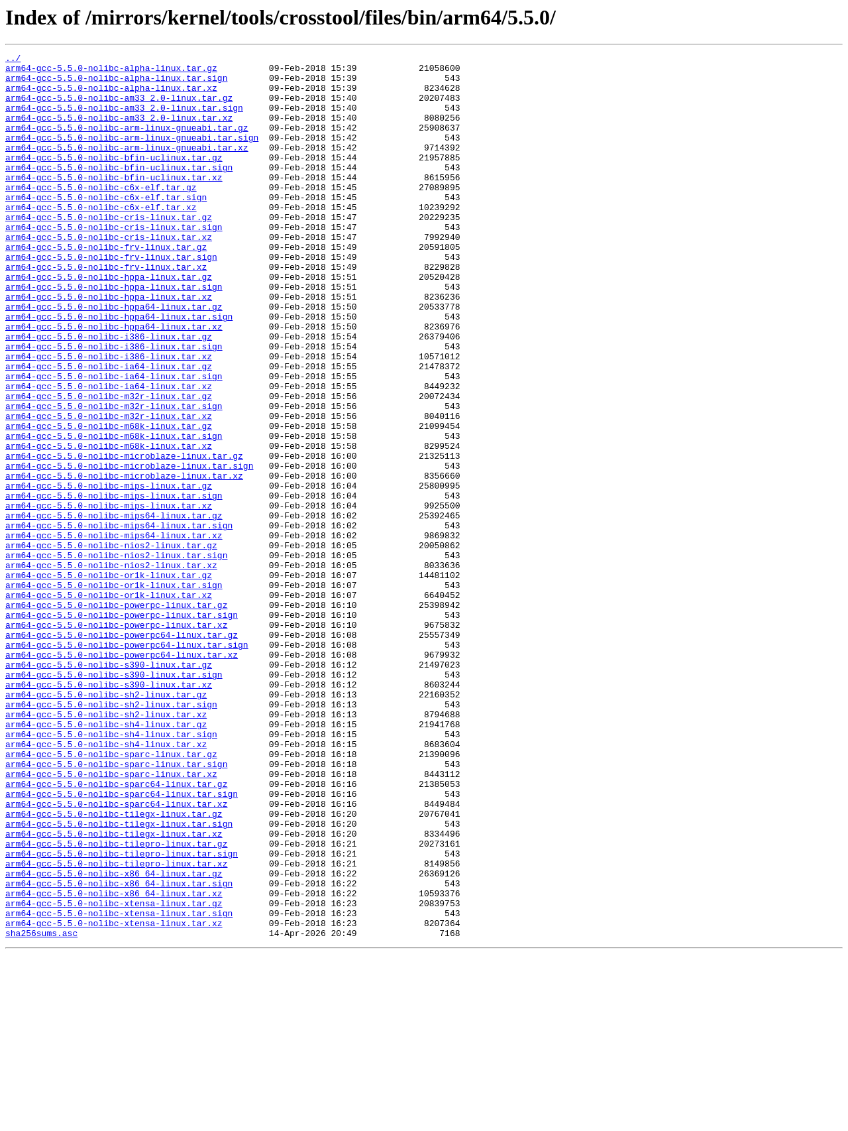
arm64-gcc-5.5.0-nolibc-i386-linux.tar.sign (114, 406)
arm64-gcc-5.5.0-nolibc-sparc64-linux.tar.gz (116, 931)
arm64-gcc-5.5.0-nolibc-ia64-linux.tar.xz (108, 453)
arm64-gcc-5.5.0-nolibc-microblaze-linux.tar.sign (129, 549)
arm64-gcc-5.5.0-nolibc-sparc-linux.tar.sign (116, 907)
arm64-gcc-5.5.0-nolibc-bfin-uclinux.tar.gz (114, 179)
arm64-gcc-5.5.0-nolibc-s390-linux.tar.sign (114, 799)
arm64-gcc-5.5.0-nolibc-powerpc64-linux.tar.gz (121, 752)
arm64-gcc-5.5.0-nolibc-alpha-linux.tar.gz (111, 72)
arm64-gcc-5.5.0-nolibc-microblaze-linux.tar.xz (124, 561)
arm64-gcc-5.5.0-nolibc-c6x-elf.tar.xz (101, 239)
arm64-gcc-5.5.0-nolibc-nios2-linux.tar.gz (111, 644)
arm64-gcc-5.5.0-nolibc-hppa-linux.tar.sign (114, 334)
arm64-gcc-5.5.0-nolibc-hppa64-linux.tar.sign (119, 370)
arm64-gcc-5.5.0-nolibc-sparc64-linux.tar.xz (116, 955)
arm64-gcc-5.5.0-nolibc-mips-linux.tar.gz (108, 573)
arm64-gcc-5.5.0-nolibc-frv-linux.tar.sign (111, 298)
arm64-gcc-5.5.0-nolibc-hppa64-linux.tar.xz (114, 382)
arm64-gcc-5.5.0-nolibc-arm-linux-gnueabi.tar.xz (126, 167)
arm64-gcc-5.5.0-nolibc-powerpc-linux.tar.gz (116, 716)
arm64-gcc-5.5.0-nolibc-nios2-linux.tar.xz (111, 668)
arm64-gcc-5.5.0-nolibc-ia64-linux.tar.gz (108, 430)
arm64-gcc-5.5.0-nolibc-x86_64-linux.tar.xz (114, 1062)
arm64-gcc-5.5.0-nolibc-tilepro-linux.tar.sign (121, 1014)
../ (13, 60)
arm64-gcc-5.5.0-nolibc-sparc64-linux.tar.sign (121, 943)
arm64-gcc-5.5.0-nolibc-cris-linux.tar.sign (114, 262)
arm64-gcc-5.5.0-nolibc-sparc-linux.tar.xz (111, 919)
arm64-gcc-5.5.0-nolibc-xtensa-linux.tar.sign (119, 1086)
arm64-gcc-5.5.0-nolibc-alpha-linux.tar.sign (116, 83)
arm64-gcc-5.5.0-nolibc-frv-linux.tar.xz (106, 310)
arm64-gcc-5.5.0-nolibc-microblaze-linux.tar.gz (124, 537)
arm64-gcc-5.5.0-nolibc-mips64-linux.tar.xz (114, 632)
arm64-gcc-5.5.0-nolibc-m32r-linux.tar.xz (108, 489)
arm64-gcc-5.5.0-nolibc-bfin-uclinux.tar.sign (119, 191)
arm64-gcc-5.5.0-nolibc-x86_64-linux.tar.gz (114, 1038)
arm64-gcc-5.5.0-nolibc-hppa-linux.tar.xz (108, 346)
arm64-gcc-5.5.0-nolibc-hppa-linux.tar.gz (108, 322)
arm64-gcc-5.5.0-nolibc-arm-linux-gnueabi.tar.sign (131, 155)
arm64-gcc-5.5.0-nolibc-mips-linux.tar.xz (108, 597)
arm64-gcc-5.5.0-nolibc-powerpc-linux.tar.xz (116, 740)
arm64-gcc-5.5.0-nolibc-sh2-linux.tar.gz (106, 823)
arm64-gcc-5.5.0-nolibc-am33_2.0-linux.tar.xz (119, 131)
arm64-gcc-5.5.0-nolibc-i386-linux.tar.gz (108, 394)
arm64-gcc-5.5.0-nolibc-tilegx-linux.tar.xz (114, 990)
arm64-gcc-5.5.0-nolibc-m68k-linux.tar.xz (108, 525)
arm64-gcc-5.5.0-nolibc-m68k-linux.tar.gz (108, 501)
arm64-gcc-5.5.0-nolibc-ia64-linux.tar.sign (114, 441)
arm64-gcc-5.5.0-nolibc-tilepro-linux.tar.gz (116, 1002)
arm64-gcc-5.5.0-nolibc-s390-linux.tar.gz (108, 788)
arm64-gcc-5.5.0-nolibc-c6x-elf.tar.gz (101, 215)
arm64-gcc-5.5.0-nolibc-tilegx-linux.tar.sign (119, 978)
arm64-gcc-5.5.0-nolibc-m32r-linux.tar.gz (108, 465)
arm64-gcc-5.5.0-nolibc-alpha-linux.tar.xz (111, 95)
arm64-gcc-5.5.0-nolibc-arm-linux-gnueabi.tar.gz (126, 143)
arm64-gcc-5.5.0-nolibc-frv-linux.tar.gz (106, 286)
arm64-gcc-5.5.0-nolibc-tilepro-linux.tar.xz (116, 1026)
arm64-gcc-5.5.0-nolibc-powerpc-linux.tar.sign (121, 728)
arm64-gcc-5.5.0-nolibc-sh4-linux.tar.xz (106, 883)
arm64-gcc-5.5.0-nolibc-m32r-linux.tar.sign (114, 477)
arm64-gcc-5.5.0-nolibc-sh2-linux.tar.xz (106, 847)
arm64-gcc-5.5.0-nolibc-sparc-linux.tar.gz (111, 895)
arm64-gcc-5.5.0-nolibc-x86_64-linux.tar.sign (119, 1050)
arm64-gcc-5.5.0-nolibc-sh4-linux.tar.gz (106, 859)
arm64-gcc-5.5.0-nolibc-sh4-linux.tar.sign (111, 871)
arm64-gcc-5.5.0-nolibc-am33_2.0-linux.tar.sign (124, 119)
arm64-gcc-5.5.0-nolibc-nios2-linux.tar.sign (116, 656)
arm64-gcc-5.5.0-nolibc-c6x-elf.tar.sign (106, 227)
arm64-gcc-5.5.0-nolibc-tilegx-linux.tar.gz (114, 967)
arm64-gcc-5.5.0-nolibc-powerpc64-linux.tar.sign (126, 764)
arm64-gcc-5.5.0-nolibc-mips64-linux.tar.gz (114, 609)
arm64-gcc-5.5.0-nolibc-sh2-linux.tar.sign (111, 835)
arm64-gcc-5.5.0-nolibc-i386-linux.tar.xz (108, 418)
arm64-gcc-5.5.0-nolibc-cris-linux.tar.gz (108, 251)
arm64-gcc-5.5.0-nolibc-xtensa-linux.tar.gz (114, 1074)
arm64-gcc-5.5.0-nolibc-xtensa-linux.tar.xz (114, 1098)
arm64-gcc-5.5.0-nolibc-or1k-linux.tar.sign (114, 692)
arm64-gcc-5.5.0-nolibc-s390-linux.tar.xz (108, 811)
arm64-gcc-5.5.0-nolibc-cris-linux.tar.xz (108, 274)
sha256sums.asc (41, 1110)
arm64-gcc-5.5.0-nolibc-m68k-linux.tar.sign (114, 513)
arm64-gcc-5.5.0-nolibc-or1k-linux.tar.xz (108, 704)
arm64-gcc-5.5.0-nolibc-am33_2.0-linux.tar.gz (119, 107)
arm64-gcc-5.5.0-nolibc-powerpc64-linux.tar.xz (121, 776)
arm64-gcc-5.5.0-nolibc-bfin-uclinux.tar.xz (114, 203)
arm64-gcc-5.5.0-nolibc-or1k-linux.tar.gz (108, 680)
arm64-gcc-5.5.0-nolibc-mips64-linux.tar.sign (119, 620)
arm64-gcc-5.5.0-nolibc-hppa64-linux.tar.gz (114, 358)
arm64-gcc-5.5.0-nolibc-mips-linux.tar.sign (114, 585)
